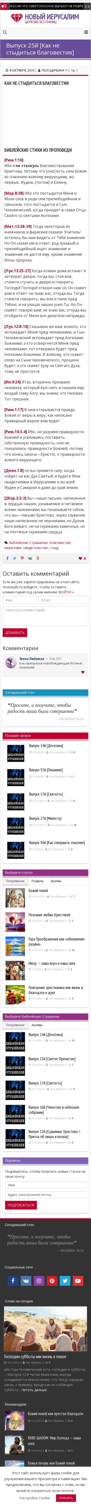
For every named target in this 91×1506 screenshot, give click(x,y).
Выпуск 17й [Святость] (45, 1083)
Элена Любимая (31, 658)
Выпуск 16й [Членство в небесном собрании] (54, 1110)
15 (74, 752)
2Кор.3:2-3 (15, 498)
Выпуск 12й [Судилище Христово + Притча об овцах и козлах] (55, 1134)
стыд (54, 547)
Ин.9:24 (12, 382)
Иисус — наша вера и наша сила (52, 963)
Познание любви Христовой (49, 914)
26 (75, 825)
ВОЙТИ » (66, 592)
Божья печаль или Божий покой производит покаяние (51, 1465)
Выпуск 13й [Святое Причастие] (52, 1058)
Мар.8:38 (14, 193)
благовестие (60, 542)
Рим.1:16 (14, 160)
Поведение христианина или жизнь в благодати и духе (56, 990)
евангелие (12, 547)
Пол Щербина (54, 70)
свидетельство (35, 547)
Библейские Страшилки (28, 542)
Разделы (38, 881)
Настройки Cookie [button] (34, 1497)
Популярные (15, 881)
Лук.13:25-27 (17, 270)
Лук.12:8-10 (16, 326)
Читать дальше (34, 1389)
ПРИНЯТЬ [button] (66, 1498)
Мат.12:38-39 (18, 226)
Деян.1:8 (14, 470)
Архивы (55, 881)
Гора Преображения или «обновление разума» (57, 941)
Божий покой (38, 890)
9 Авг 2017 (55, 658)
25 (73, 950)
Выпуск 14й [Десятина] (46, 1034)
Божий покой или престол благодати (55, 1413)
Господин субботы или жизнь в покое (35, 1356)
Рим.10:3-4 (16, 431)
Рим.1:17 (14, 409)
